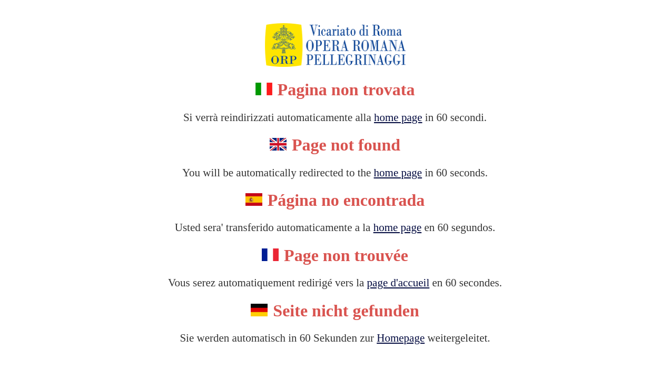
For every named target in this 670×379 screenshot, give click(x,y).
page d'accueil (398, 282)
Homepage (401, 338)
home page (398, 117)
